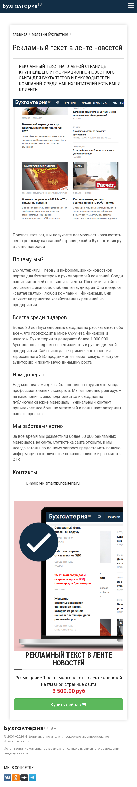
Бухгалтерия (22, 5)
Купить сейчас (68, 704)
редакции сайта (16, 753)
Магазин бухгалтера (50, 34)
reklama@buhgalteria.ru (59, 483)
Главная (20, 34)
